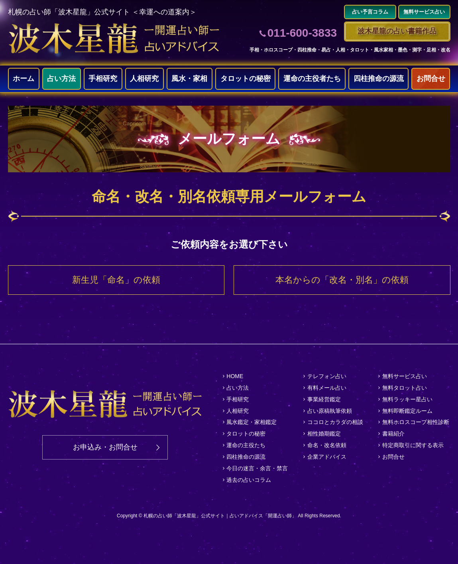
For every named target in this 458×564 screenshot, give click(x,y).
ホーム (23, 79)
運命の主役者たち (312, 79)
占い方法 (61, 79)
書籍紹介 (393, 433)
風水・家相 (189, 79)
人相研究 (144, 79)
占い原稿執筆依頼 (329, 411)
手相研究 (102, 79)
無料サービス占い (404, 376)
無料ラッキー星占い (407, 399)
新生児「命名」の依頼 (116, 280)
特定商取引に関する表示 (413, 445)
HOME (234, 376)
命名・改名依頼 (326, 445)
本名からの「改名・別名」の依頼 (342, 280)
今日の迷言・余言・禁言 (257, 468)
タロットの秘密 (245, 79)
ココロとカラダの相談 (335, 422)
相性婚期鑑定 (324, 433)
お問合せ (431, 79)
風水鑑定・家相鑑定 (251, 422)
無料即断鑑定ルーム (407, 411)
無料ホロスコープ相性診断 (415, 422)
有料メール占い (326, 388)
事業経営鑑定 (324, 399)
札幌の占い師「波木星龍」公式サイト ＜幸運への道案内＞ (102, 12)
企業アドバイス (326, 457)
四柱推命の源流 (379, 79)
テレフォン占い (326, 376)
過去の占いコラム (248, 480)
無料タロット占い (404, 388)
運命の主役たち (245, 445)
